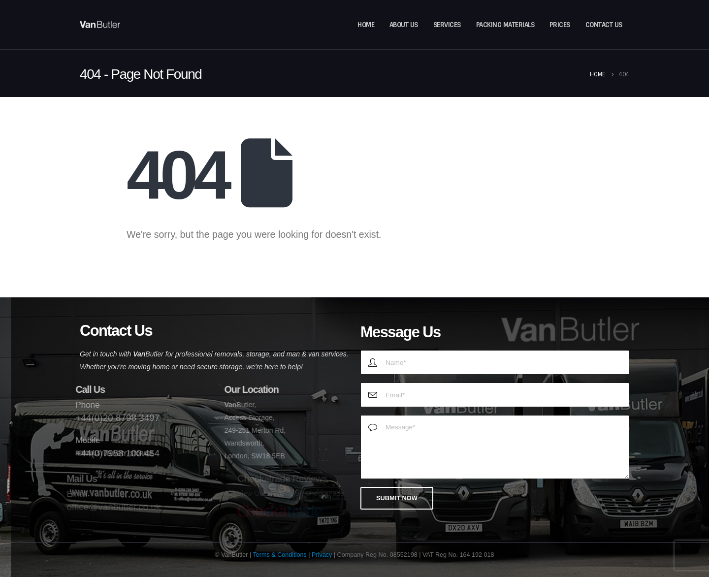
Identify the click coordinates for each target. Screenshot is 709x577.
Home (365, 25)
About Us (403, 25)
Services (447, 25)
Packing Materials (505, 25)
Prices (559, 25)
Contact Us (603, 25)
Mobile (82, 440)
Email (71, 494)
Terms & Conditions (280, 554)
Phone (82, 405)
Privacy (322, 554)
